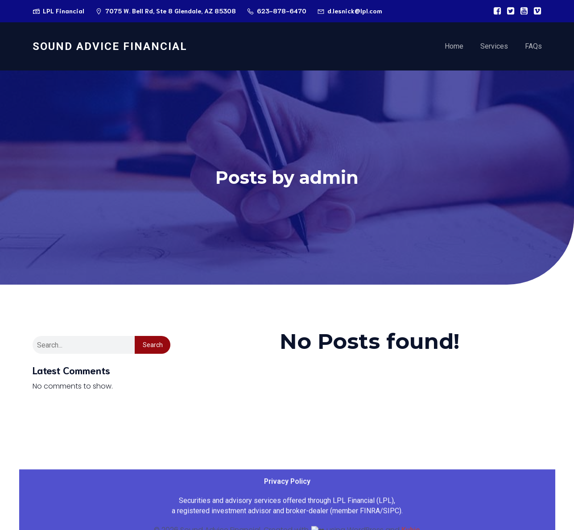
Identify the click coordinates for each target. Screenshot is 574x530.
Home (454, 46)
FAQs (533, 46)
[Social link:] (495, 11)
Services (494, 46)
